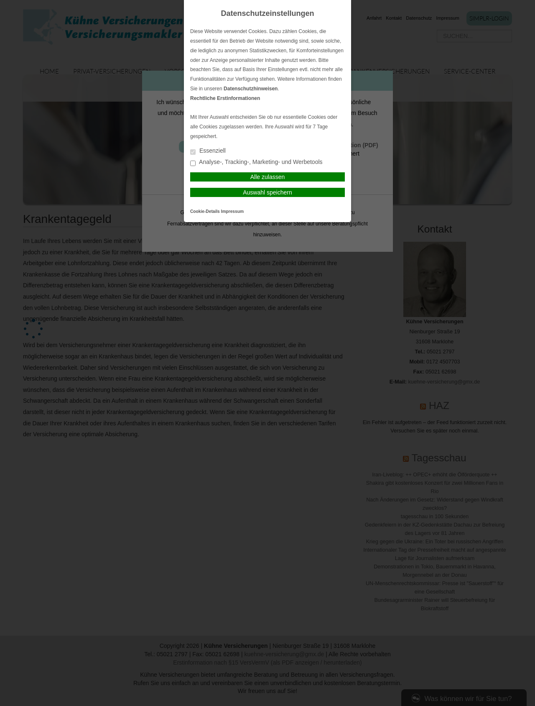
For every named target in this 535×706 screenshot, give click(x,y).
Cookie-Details (205, 211)
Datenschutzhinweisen (251, 89)
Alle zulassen (267, 177)
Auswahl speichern (267, 192)
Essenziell (208, 151)
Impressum (232, 211)
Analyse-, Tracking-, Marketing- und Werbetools (256, 162)
